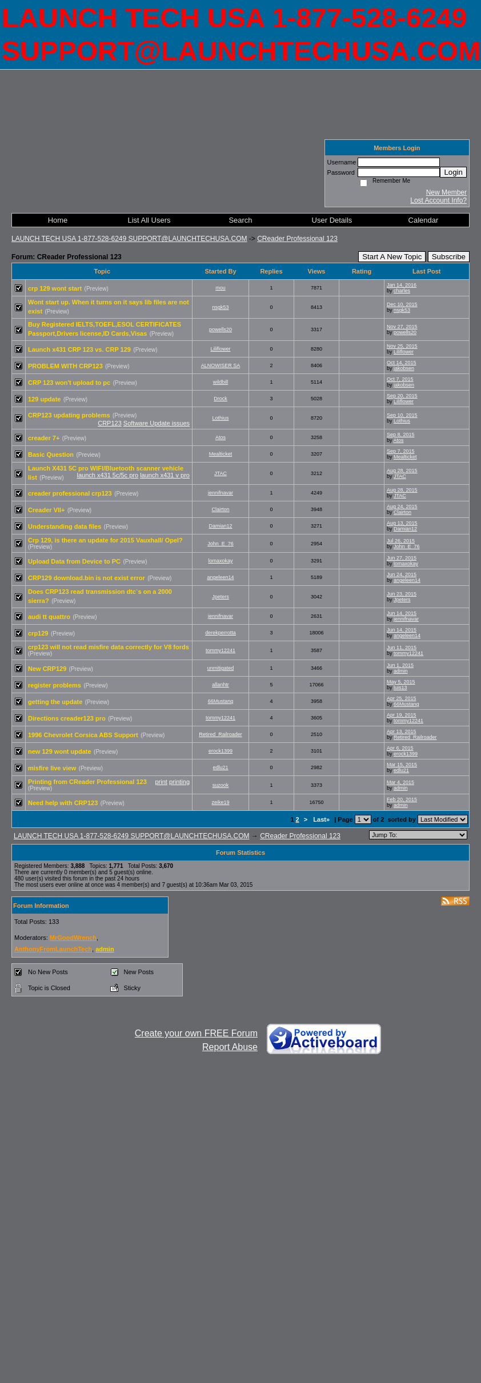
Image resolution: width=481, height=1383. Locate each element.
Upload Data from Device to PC (74, 561)
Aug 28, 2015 (402, 470)
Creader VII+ (46, 509)
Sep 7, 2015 (401, 451)
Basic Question (51, 454)
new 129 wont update (59, 751)
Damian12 (220, 526)
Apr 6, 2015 (400, 748)
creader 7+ (43, 438)
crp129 (38, 633)
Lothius (220, 418)
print (161, 781)
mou (220, 288)
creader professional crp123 (70, 493)
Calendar (423, 220)
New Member (446, 192)
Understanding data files (64, 526)
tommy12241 (220, 650)
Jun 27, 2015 (401, 558)
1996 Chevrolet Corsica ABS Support (83, 734)
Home (58, 220)
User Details (332, 220)
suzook (221, 785)
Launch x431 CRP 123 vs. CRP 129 (79, 349)
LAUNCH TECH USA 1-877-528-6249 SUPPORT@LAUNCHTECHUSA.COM (129, 239)
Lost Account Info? (438, 200)
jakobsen (404, 368)
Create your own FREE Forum (196, 1033)
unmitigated (220, 668)
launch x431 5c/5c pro (107, 475)
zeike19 (220, 802)
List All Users (148, 220)
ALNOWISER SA (220, 365)
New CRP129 (47, 668)
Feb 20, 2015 (402, 799)
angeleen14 (220, 577)
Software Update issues (156, 423)
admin (401, 671)
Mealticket (221, 454)
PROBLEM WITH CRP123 (65, 366)
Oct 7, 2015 (400, 379)
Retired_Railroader (220, 734)
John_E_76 (220, 543)
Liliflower (220, 349)
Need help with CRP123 (63, 802)
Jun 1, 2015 (400, 665)
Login (453, 172)
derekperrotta (220, 633)
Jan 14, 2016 (401, 285)
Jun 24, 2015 (401, 574)
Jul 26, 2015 (401, 541)
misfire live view (52, 768)
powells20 (220, 329)
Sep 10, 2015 (402, 415)
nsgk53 (220, 307)
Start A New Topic (392, 256)
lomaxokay (220, 561)
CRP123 (110, 423)
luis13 (400, 687)
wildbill (221, 382)
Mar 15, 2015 (402, 764)
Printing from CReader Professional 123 (87, 781)
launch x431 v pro (165, 475)
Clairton (220, 509)
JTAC (220, 473)
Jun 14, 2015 (401, 613)
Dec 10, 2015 (402, 304)
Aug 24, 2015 (402, 506)
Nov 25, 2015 (402, 346)
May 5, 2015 (401, 682)
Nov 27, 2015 (402, 326)
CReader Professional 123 (297, 239)
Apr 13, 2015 (401, 731)
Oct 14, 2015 (401, 362)
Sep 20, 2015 (402, 396)
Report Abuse (230, 1047)
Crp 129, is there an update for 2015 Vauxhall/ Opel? (105, 540)
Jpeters (220, 597)
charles (402, 291)
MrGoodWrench (73, 937)
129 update (44, 399)
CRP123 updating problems (69, 415)
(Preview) (97, 289)
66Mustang (221, 701)
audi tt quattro (49, 616)
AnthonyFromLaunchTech (53, 949)
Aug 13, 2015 (402, 523)
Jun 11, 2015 (401, 647)
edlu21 (220, 767)
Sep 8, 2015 (401, 434)
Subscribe (449, 256)
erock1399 (221, 751)
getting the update (55, 701)
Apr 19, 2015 (401, 715)
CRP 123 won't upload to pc (69, 382)
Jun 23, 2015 (401, 594)
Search (240, 220)
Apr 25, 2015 (401, 698)
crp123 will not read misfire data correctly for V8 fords (108, 647)
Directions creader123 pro (67, 718)
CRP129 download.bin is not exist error (86, 577)
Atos (220, 437)
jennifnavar (220, 493)
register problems (54, 685)
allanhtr (220, 685)
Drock (220, 398)
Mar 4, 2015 (400, 782)
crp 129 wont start (55, 288)
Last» (322, 819)
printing (179, 781)
